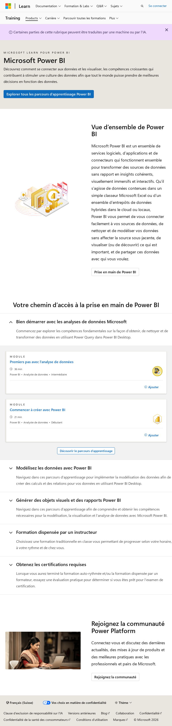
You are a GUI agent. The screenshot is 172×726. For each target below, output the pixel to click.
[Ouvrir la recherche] (142, 6)
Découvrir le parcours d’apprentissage (86, 451)
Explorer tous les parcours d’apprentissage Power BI (48, 94)
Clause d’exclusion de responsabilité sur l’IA (33, 713)
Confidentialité (149, 713)
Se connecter (157, 6)
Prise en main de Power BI (115, 271)
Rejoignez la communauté (115, 676)
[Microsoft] (8, 6)
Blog (104, 713)
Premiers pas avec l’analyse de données (41, 362)
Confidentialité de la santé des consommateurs (36, 719)
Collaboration (125, 713)
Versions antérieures (82, 713)
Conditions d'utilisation (92, 719)
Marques (119, 719)
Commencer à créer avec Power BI (37, 409)
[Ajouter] (151, 387)
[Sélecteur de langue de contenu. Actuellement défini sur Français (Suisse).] (20, 702)
